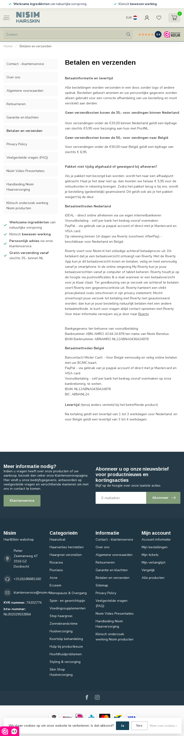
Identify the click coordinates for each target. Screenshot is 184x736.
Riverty (143, 314)
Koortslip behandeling (66, 639)
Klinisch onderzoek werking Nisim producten (27, 205)
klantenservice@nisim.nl (32, 592)
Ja (122, 725)
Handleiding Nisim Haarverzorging (20, 187)
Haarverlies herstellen (67, 547)
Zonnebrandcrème (64, 623)
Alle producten (153, 577)
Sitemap (102, 585)
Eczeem (55, 585)
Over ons (13, 77)
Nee (139, 725)
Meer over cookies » (163, 726)
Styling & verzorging (65, 662)
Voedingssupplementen (68, 608)
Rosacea (56, 562)
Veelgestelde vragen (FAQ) (27, 157)
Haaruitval (57, 539)
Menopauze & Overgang (68, 593)
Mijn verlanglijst (153, 562)
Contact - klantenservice (25, 64)
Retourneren (16, 104)
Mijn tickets (150, 555)
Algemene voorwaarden (24, 90)
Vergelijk (148, 570)
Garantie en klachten (22, 117)
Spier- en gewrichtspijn (67, 600)
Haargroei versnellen (66, 555)
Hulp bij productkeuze (66, 646)
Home (8, 46)
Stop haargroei (61, 616)
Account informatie (156, 539)
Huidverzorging (61, 631)
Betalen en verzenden (36, 46)
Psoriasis (56, 570)
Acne (54, 577)
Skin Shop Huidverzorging (61, 672)
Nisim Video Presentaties (25, 171)
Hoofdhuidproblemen (66, 654)
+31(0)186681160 (27, 579)
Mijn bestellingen (154, 547)
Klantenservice (22, 500)
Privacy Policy (16, 144)
